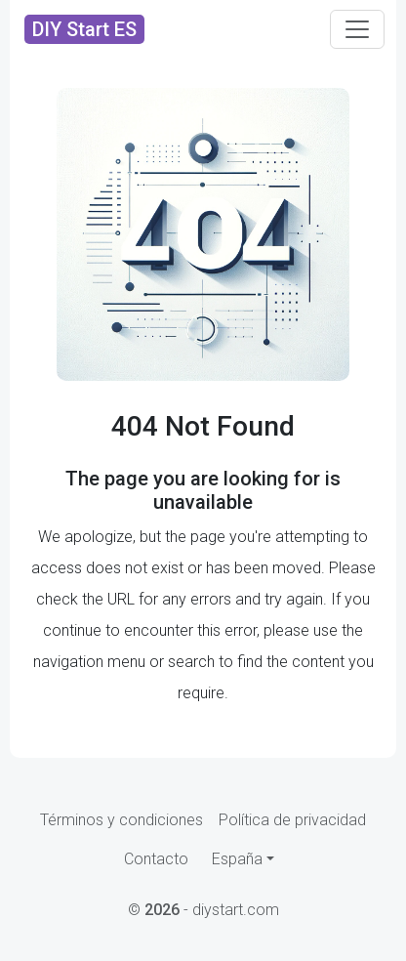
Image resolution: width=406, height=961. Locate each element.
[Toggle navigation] (357, 29)
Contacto (156, 859)
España (237, 859)
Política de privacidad (292, 820)
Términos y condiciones (121, 820)
